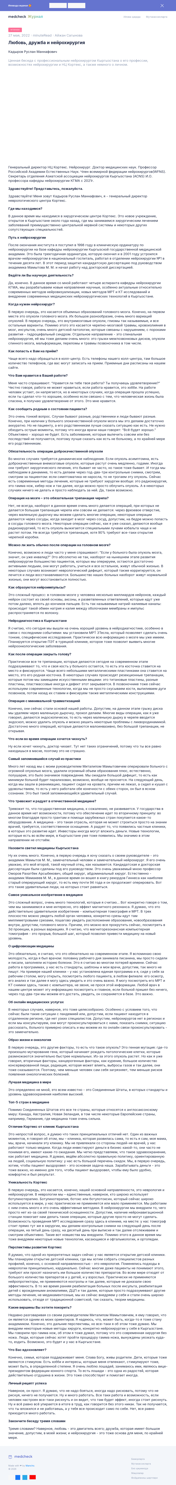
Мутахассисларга (156, 16)
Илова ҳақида (132, 16)
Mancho (30, 1465)
